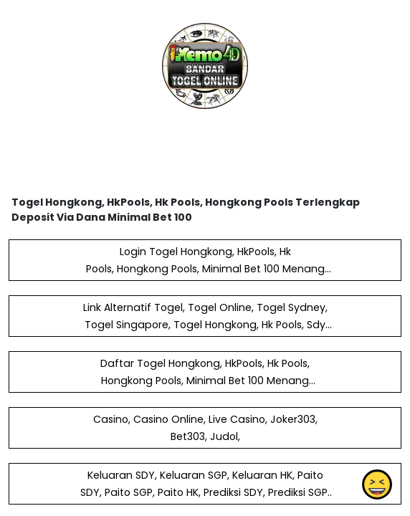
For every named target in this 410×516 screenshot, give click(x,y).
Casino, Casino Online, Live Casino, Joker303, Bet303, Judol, (205, 428)
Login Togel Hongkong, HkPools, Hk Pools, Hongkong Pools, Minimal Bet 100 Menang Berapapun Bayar (205, 268)
